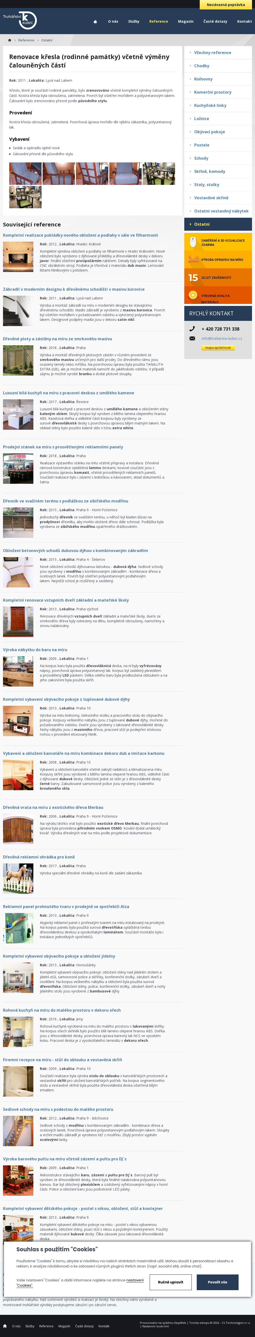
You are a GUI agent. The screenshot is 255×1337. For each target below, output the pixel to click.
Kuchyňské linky (210, 105)
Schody (201, 158)
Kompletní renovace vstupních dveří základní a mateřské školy (66, 600)
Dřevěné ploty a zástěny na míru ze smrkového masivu (57, 339)
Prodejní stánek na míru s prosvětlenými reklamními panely (63, 447)
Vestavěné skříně (211, 198)
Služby (133, 21)
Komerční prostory (212, 92)
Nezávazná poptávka (226, 4)
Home (95, 22)
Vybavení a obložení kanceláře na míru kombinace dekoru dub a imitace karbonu (83, 753)
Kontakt (244, 21)
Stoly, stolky (206, 184)
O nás (113, 21)
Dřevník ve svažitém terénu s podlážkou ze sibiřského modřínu (65, 501)
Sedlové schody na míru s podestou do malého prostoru (58, 1109)
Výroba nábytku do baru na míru (35, 649)
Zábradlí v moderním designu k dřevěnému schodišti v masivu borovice (74, 289)
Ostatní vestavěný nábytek (221, 211)
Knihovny (203, 79)
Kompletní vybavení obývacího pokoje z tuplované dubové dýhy (66, 699)
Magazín (185, 21)
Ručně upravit (170, 1282)
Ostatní (202, 224)
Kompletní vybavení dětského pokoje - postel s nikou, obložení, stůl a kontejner (83, 1208)
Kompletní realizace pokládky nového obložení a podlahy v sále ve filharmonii (80, 235)
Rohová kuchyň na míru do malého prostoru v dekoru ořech (62, 1010)
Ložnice (201, 118)
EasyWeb (180, 1323)
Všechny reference (212, 52)
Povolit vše (217, 1282)
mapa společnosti (218, 348)
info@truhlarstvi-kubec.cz (222, 338)
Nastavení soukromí (155, 1326)
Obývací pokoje (209, 132)
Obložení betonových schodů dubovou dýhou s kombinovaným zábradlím (75, 550)
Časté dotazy (215, 21)
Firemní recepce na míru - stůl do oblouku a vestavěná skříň (62, 1059)
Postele (201, 145)
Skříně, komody (209, 171)
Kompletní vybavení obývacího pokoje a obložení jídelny (59, 956)
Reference (158, 21)
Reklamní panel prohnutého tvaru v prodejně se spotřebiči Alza (66, 906)
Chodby (201, 66)
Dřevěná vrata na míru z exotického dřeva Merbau (53, 807)
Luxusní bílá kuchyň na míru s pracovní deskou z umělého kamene (68, 393)
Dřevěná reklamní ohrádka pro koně (39, 857)
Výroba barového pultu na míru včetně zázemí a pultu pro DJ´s (65, 1159)
